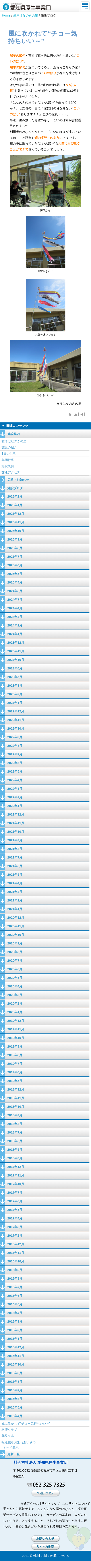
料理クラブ (9, 1429)
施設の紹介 (9, 447)
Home (6, 15)
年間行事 (8, 460)
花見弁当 (8, 1436)
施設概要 (8, 466)
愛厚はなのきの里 (25, 15)
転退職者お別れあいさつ (19, 1442)
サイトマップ (50, 1503)
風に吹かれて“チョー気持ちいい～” (26, 1423)
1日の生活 (9, 453)
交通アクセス (11, 472)
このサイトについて (76, 1503)
